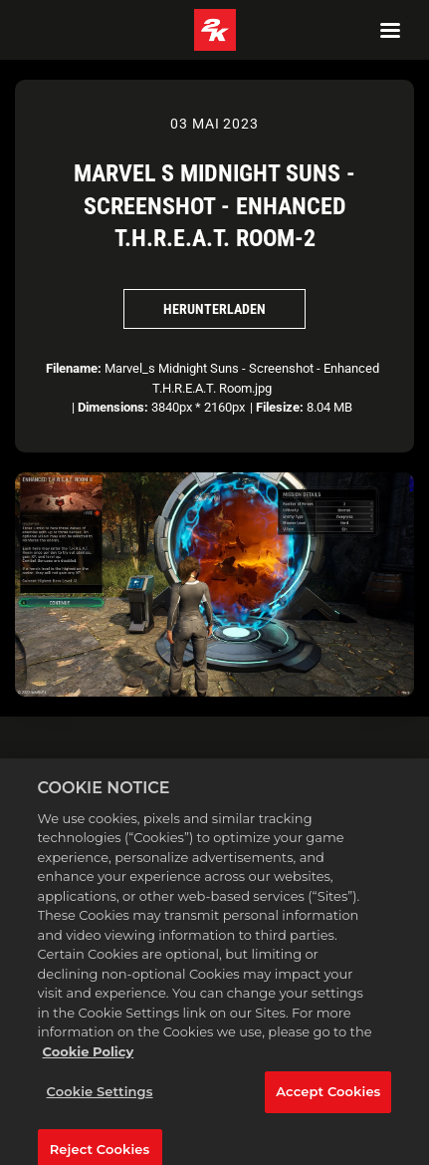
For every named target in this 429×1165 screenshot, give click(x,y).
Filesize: (280, 407)
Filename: (74, 368)
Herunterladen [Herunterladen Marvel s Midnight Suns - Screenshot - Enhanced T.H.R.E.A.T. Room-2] (214, 309)
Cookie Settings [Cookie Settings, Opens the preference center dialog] (100, 1099)
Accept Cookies (328, 1099)
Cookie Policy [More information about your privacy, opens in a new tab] (88, 1059)
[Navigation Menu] (390, 30)
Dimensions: (113, 407)
